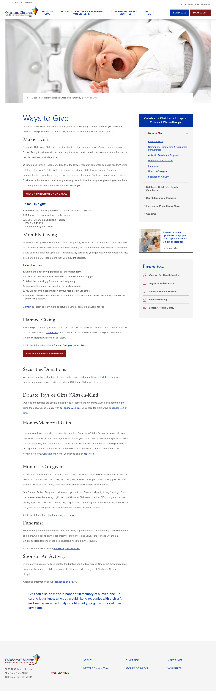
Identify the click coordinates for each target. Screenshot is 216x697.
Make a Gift (200, 12)
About (87, 660)
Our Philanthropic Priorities (161, 198)
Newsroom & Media (95, 668)
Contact (27, 306)
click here (88, 453)
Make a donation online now (46, 193)
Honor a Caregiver (158, 171)
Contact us (52, 332)
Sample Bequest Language (44, 353)
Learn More (173, 248)
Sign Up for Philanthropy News (163, 206)
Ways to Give (155, 133)
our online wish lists (70, 408)
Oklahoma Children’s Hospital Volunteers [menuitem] (81, 12)
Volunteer (174, 668)
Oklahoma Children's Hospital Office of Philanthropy (56, 98)
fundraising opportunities (66, 548)
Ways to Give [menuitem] (47, 12)
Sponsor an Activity (158, 176)
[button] (187, 133)
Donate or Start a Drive (160, 160)
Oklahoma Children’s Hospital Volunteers (162, 189)
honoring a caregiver (64, 515)
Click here (104, 377)
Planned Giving (156, 141)
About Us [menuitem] (149, 12)
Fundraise (179, 12)
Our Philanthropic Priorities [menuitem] (124, 12)
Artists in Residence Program (163, 155)
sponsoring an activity (64, 581)
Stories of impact (136, 668)
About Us (151, 214)
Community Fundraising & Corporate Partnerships (167, 148)
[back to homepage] (27, 98)
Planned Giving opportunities (68, 345)
